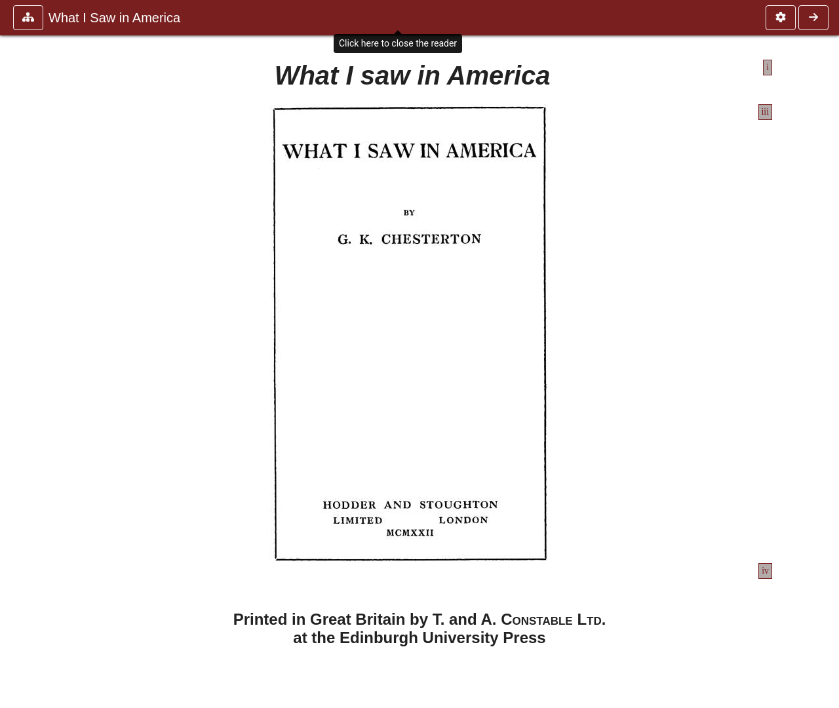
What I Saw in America (114, 17)
